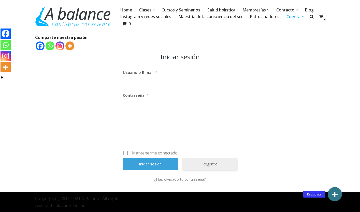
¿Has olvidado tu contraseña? (180, 179)
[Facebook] (40, 45)
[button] (154, 10)
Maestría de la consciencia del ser (210, 16)
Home (126, 10)
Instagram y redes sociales (145, 16)
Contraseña (136, 95)
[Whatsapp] (50, 45)
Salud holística (222, 10)
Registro (210, 163)
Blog (309, 10)
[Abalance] (73, 17)
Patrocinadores (264, 16)
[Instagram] (59, 45)
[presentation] (180, 132)
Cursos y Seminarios (181, 10)
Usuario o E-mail (140, 72)
